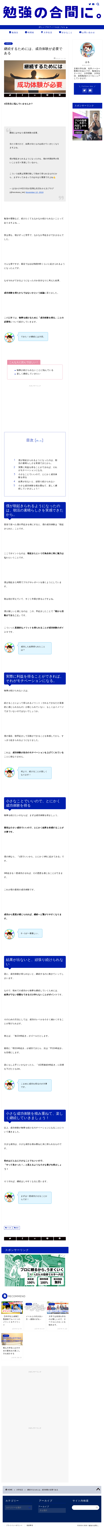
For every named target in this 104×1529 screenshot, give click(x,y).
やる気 (9, 1228)
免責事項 (30, 1526)
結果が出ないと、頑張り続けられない (36, 482)
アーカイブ (43, 1507)
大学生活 (46, 33)
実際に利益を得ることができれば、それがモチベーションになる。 (37, 469)
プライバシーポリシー (14, 1526)
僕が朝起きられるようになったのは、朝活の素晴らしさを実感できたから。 (37, 462)
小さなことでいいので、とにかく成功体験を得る (37, 476)
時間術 (29, 33)
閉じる (39, 441)
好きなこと (66, 33)
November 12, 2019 (34, 193)
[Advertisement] (35, 407)
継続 (17, 1228)
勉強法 (13, 33)
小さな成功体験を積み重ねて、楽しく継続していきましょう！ (37, 487)
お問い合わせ (87, 33)
